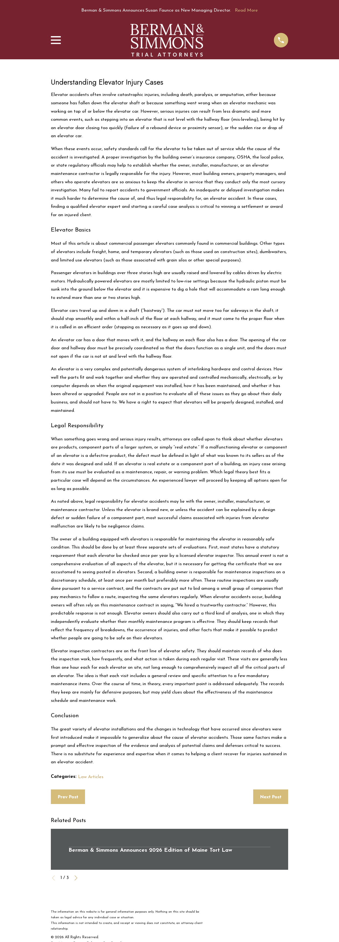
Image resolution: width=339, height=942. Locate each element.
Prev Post (68, 796)
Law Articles (90, 777)
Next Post (270, 796)
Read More (246, 10)
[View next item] (76, 878)
